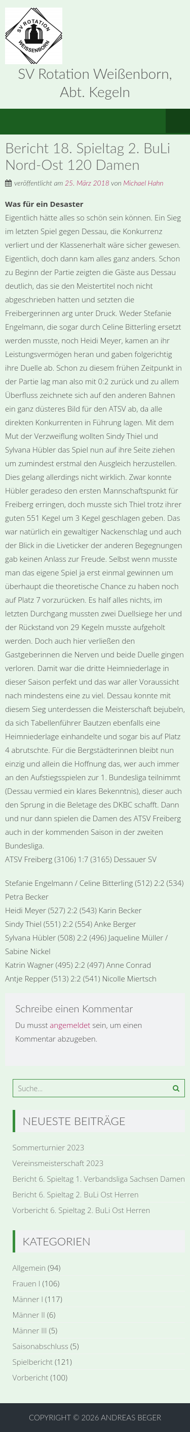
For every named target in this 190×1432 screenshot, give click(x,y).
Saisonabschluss (40, 1346)
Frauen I (27, 1283)
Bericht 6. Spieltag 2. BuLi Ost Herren (76, 1194)
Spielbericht (33, 1362)
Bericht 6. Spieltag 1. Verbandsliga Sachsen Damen (99, 1179)
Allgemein (29, 1268)
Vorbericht (31, 1377)
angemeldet (70, 1025)
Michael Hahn (143, 182)
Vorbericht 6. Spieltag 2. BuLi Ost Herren (81, 1210)
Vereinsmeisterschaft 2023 (58, 1163)
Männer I (28, 1299)
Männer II (29, 1315)
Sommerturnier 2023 (49, 1147)
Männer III (30, 1330)
